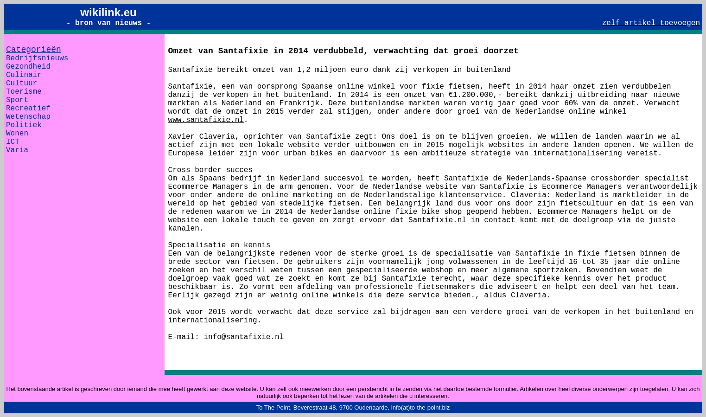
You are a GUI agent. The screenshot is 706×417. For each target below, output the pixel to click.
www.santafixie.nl (206, 120)
